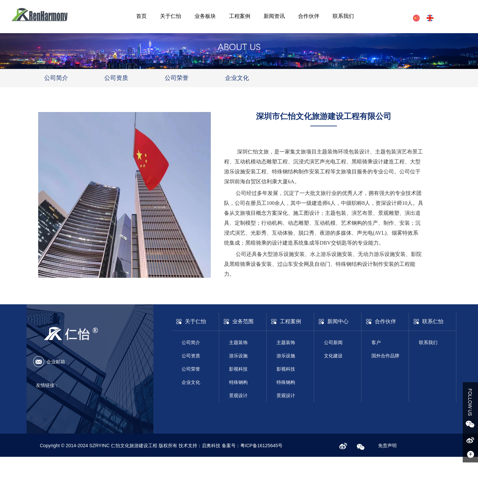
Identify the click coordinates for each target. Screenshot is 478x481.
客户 (376, 342)
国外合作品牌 (385, 355)
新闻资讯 (274, 16)
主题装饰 (238, 342)
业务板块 (205, 16)
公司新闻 (333, 342)
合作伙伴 (308, 16)
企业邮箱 (55, 361)
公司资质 (116, 78)
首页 (141, 16)
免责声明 (387, 445)
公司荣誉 (177, 78)
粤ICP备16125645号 (261, 445)
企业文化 (237, 78)
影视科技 (238, 369)
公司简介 (56, 78)
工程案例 (239, 16)
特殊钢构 (238, 382)
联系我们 (343, 16)
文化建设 (333, 355)
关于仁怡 (170, 16)
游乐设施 (238, 355)
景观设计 (238, 395)
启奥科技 (212, 445)
